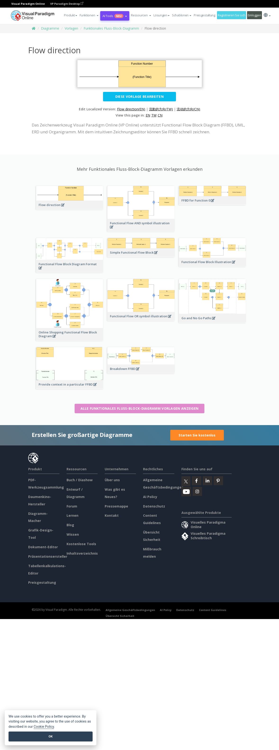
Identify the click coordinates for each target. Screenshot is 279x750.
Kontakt (112, 515)
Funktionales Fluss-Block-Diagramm (111, 28)
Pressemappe (116, 506)
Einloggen (254, 15)
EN (148, 115)
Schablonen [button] (181, 15)
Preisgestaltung (204, 15)
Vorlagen (71, 28)
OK (51, 736)
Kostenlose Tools (81, 544)
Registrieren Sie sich (231, 15)
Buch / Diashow (80, 480)
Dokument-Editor (43, 547)
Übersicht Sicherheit (120, 616)
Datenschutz (154, 506)
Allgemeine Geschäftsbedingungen (130, 610)
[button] (89, 15)
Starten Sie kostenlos (197, 435)
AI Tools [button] (115, 16)
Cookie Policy (44, 727)
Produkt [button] (70, 15)
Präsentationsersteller (47, 556)
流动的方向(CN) (188, 109)
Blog (70, 525)
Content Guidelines (212, 610)
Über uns (112, 480)
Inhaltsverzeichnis (82, 553)
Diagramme (50, 28)
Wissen (73, 534)
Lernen (72, 515)
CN (160, 115)
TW (154, 115)
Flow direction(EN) (131, 109)
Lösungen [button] (161, 15)
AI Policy (150, 496)
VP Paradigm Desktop (66, 3)
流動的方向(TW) (161, 109)
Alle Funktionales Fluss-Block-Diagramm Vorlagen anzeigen (140, 408)
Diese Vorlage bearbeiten (139, 96)
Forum (72, 506)
